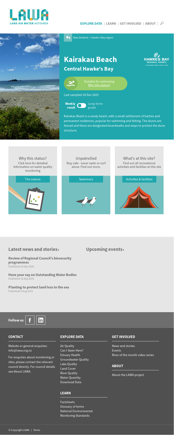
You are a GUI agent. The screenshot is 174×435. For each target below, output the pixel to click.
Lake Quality (68, 364)
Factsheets (67, 402)
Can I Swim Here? (71, 350)
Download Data (70, 382)
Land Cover (68, 368)
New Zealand (80, 37)
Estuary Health (70, 355)
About (150, 23)
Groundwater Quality (74, 359)
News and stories (123, 346)
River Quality (68, 373)
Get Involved (130, 23)
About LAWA (22, 371)
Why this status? (99, 85)
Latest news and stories (34, 249)
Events (116, 350)
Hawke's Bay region (102, 37)
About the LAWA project (128, 375)
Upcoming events (105, 249)
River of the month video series (133, 355)
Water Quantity (70, 378)
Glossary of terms (72, 406)
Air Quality (67, 346)
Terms (36, 430)
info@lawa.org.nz (20, 350)
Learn (111, 23)
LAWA (29, 17)
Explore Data (91, 23)
